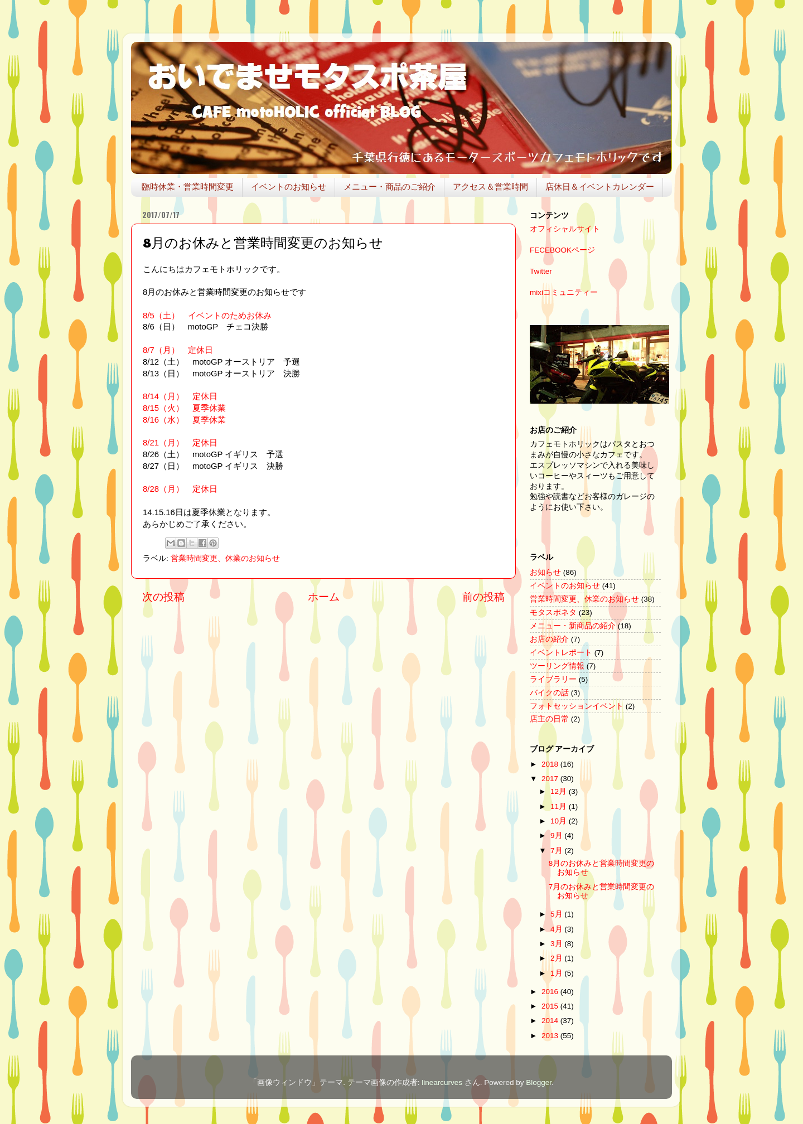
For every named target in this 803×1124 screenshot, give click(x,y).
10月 (559, 821)
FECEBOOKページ (562, 250)
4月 (557, 929)
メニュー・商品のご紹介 (390, 186)
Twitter (541, 271)
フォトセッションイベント (576, 706)
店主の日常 (549, 719)
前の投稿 (483, 597)
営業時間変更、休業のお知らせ (225, 558)
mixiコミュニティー (564, 292)
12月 (559, 791)
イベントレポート (561, 652)
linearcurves (442, 1082)
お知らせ (545, 572)
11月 (559, 806)
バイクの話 (549, 693)
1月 (557, 973)
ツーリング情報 (557, 666)
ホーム (324, 597)
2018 (550, 764)
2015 (550, 1006)
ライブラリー (553, 679)
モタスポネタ (553, 612)
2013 (550, 1035)
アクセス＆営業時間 (490, 186)
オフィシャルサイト (565, 229)
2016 (550, 991)
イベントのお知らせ (288, 186)
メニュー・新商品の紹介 (573, 626)
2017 (550, 778)
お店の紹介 (549, 639)
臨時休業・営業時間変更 (188, 186)
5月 (557, 914)
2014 (550, 1020)
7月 (557, 850)
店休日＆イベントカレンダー (599, 186)
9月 (557, 835)
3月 (557, 943)
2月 (557, 958)
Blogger (539, 1082)
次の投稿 (163, 597)
